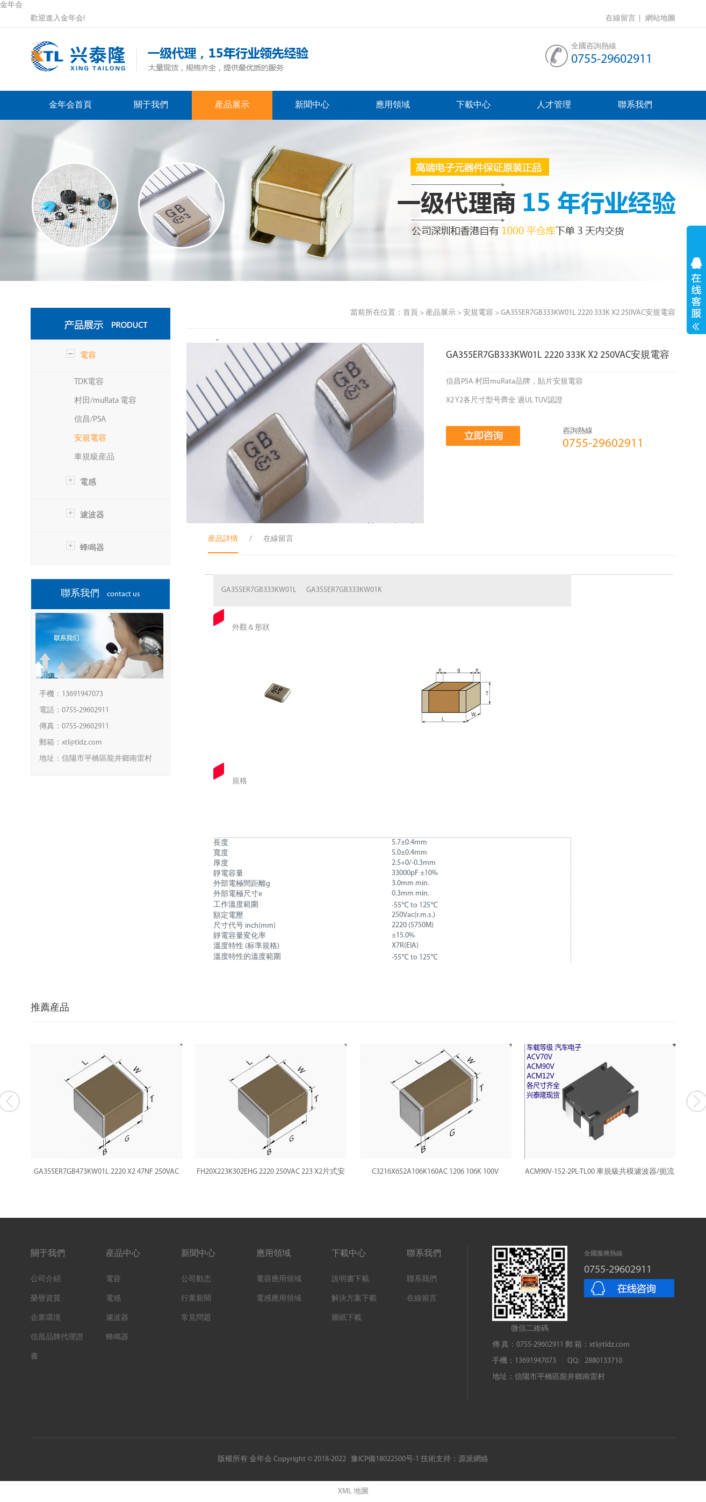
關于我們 (163, 105)
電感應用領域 (278, 1299)
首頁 (410, 313)
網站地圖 (660, 19)
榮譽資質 (46, 1299)
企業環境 (46, 1318)
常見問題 (196, 1318)
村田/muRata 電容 (105, 401)
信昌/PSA (90, 420)
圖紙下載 (347, 1318)
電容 (88, 356)
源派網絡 (473, 1459)
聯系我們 (635, 105)
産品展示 (232, 105)
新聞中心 (324, 105)
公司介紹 (46, 1279)
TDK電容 (89, 382)
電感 (88, 483)
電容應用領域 (278, 1279)
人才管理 (566, 105)
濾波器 (92, 515)
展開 (696, 293)
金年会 (11, 5)
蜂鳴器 (92, 548)
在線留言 (422, 1299)
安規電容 (90, 439)
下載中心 (485, 105)
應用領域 (405, 105)
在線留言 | (625, 19)
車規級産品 (94, 457)
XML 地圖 (353, 1491)
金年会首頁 (80, 105)
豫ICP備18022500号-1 (385, 1459)
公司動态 (196, 1279)
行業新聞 (196, 1299)
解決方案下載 (354, 1299)
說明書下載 (350, 1279)
